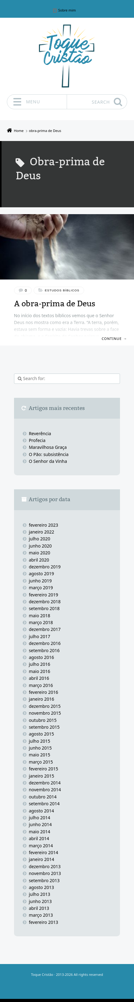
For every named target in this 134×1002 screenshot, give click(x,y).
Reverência (40, 433)
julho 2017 (39, 636)
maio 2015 (39, 755)
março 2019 (41, 587)
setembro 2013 (44, 880)
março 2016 (41, 685)
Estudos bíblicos (62, 290)
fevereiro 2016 (43, 692)
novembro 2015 (45, 713)
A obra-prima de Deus (54, 303)
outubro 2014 (42, 797)
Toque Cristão (42, 974)
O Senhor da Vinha (48, 461)
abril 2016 (39, 678)
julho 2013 (39, 894)
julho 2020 (39, 539)
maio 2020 (39, 553)
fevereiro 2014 (43, 852)
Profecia (37, 440)
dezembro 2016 (44, 643)
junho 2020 (40, 546)
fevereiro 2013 (43, 922)
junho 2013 (40, 901)
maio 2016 (39, 671)
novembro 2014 (45, 790)
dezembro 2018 (44, 601)
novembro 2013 (45, 873)
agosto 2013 (41, 887)
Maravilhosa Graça (48, 447)
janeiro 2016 (41, 699)
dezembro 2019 (44, 567)
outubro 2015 (42, 720)
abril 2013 (39, 908)
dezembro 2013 (44, 866)
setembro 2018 (44, 608)
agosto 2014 (41, 811)
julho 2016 (39, 664)
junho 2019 (40, 581)
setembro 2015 (44, 727)
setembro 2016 (44, 650)
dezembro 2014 (44, 783)
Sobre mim (67, 10)
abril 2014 (39, 838)
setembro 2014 (44, 804)
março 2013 (41, 915)
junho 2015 (40, 748)
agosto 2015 (41, 734)
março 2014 (41, 846)
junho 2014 (40, 824)
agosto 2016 (41, 657)
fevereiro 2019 (43, 595)
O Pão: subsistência (49, 454)
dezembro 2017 (44, 629)
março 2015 (41, 762)
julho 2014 (39, 818)
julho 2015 (39, 741)
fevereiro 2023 (43, 525)
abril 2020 (39, 560)
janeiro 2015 (41, 776)
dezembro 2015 (44, 706)
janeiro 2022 (41, 532)
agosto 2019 (41, 573)
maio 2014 (39, 832)
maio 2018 (39, 616)
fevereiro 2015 (43, 769)
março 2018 (41, 622)
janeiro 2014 (41, 859)
